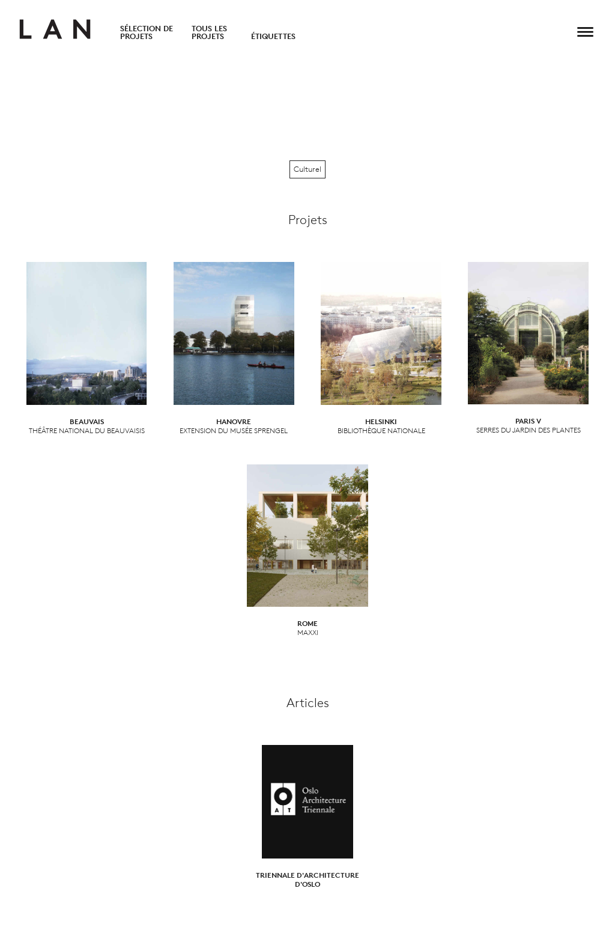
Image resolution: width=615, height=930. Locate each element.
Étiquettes (273, 36)
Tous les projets (209, 32)
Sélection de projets (146, 32)
